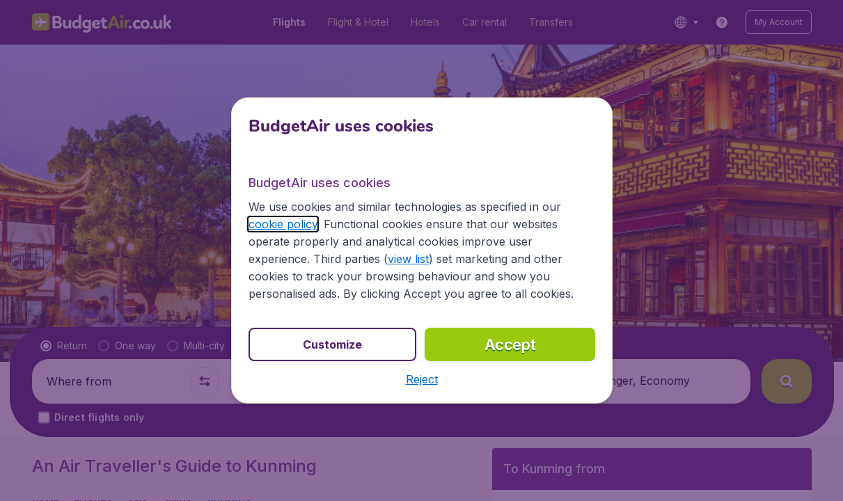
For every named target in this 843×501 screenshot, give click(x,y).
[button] (422, 379)
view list (408, 259)
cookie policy (283, 224)
